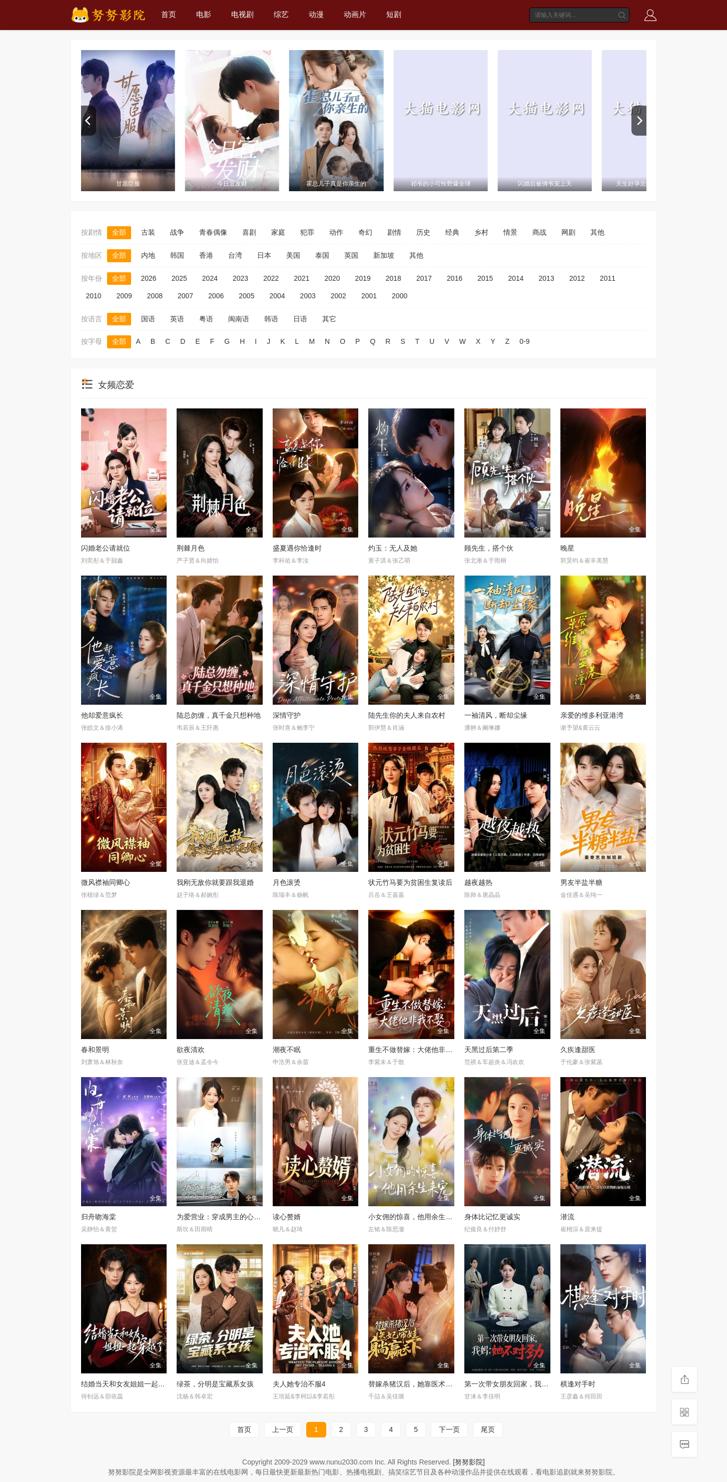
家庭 (278, 232)
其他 (597, 232)
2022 (271, 278)
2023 (240, 278)
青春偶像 (213, 232)
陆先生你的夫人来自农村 (406, 715)
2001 (369, 296)
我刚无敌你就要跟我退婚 (215, 882)
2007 (185, 296)
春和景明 (95, 1050)
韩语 (271, 319)
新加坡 (383, 255)
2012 (577, 278)
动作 (336, 232)
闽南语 (238, 319)
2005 (246, 296)
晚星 (567, 548)
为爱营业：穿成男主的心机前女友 (229, 1217)
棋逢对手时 (577, 1384)
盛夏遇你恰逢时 (297, 548)
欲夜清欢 (191, 1050)
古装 (148, 232)
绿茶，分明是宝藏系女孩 (215, 1384)
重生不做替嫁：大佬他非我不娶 (417, 1050)
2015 (485, 278)
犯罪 (307, 232)
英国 (351, 255)
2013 (546, 278)
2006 (216, 296)
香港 (206, 255)
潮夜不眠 (287, 1050)
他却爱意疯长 (102, 715)
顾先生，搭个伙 (488, 548)
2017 (424, 278)
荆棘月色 (191, 548)
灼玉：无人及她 (392, 548)
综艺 (281, 14)
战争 (177, 232)
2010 (94, 296)
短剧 (393, 14)
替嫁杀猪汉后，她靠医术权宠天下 (420, 1384)
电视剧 (242, 14)
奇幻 (365, 232)
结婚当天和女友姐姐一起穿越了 (130, 1384)
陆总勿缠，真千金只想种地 (219, 715)
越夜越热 (478, 882)
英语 (177, 319)
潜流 (567, 1217)
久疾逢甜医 (577, 1050)
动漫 (316, 14)
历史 (423, 232)
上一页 (282, 1429)
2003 (308, 296)
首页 (168, 14)
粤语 (206, 319)
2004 (277, 296)
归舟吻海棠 (98, 1217)
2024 (210, 278)
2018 (393, 278)
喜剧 (249, 232)
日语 (300, 319)
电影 (203, 14)
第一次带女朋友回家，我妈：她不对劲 (523, 1384)
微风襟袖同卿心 (105, 882)
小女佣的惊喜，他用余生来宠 (413, 1217)
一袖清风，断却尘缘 (495, 715)
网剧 (568, 232)
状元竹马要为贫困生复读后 (410, 882)
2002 (338, 296)
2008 (155, 296)
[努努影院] (469, 1462)
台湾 (235, 255)
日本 (264, 255)
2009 (124, 296)
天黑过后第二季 (488, 1050)
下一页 (449, 1429)
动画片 (355, 14)
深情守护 (287, 715)
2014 (515, 278)
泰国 (322, 255)
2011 (607, 278)
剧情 (394, 232)
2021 (301, 278)
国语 (148, 319)
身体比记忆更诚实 (492, 1217)
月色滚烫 (287, 882)
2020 (332, 278)
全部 (119, 232)
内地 (148, 255)
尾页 (488, 1429)
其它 (329, 319)
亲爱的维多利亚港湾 (591, 715)
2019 (363, 278)
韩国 (177, 255)
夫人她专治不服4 (299, 1384)
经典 (452, 232)
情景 (510, 232)
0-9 (524, 341)
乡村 (481, 232)
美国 (293, 255)
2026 (149, 278)
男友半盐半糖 (581, 882)
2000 (399, 296)
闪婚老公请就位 (105, 548)
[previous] (88, 121)
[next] (638, 121)
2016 (454, 278)
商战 (539, 232)
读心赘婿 (287, 1217)
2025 (179, 278)
